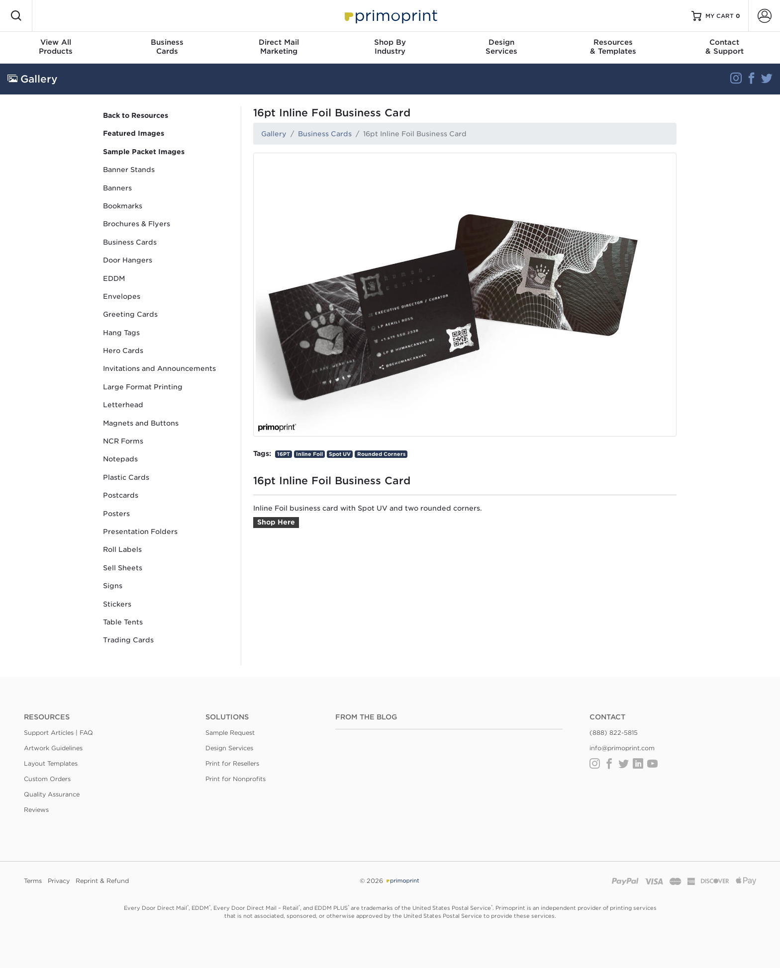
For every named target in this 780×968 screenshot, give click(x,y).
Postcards (120, 495)
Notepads (120, 459)
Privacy (59, 880)
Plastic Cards (126, 477)
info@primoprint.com (622, 748)
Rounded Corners (381, 454)
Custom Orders (47, 779)
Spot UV (340, 454)
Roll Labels (122, 549)
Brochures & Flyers (136, 224)
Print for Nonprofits (235, 779)
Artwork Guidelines (53, 748)
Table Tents (123, 622)
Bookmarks (122, 206)
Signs (112, 586)
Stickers (117, 604)
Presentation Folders (140, 531)
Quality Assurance (52, 794)
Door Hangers (127, 260)
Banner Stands (129, 170)
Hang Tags (121, 333)
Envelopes (121, 296)
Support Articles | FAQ (58, 732)
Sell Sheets (122, 568)
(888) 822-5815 (613, 732)
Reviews (36, 809)
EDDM (114, 278)
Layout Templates (51, 763)
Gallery (274, 134)
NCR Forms (123, 441)
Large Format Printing (143, 387)
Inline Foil (309, 454)
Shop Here (276, 522)
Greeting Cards (130, 314)
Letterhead (123, 405)
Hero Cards (123, 350)
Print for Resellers (232, 763)
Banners (117, 188)
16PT (283, 454)
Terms (33, 880)
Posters (116, 514)
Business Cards (130, 242)
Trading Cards (128, 640)
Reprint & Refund (102, 880)
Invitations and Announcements (159, 368)
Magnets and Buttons (141, 423)
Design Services (229, 748)
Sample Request (230, 732)
